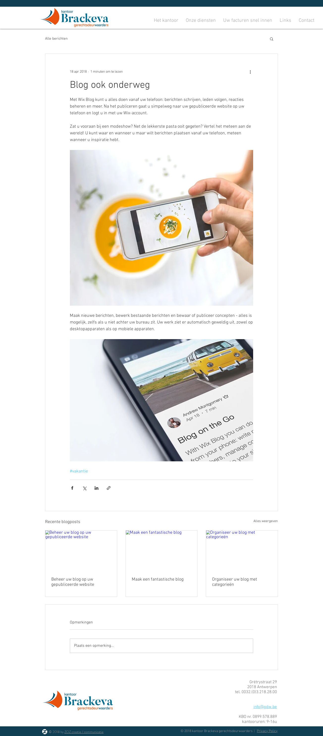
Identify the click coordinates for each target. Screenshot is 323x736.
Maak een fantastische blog (158, 579)
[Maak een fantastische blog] (161, 550)
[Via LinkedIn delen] (96, 488)
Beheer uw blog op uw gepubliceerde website (72, 582)
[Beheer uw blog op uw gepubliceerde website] (81, 550)
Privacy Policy (267, 731)
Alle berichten (56, 38)
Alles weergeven (265, 521)
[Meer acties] (250, 72)
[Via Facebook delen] (72, 488)
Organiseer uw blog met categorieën (234, 582)
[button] (271, 39)
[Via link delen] (108, 488)
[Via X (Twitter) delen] (84, 488)
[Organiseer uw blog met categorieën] (242, 550)
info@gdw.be (265, 707)
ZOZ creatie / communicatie (84, 731)
